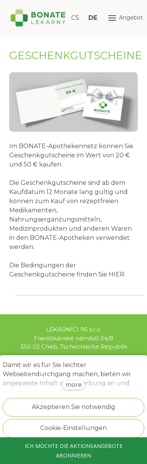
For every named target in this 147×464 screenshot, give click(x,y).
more (73, 384)
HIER (116, 274)
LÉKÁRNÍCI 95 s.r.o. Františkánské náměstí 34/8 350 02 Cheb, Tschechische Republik (73, 338)
